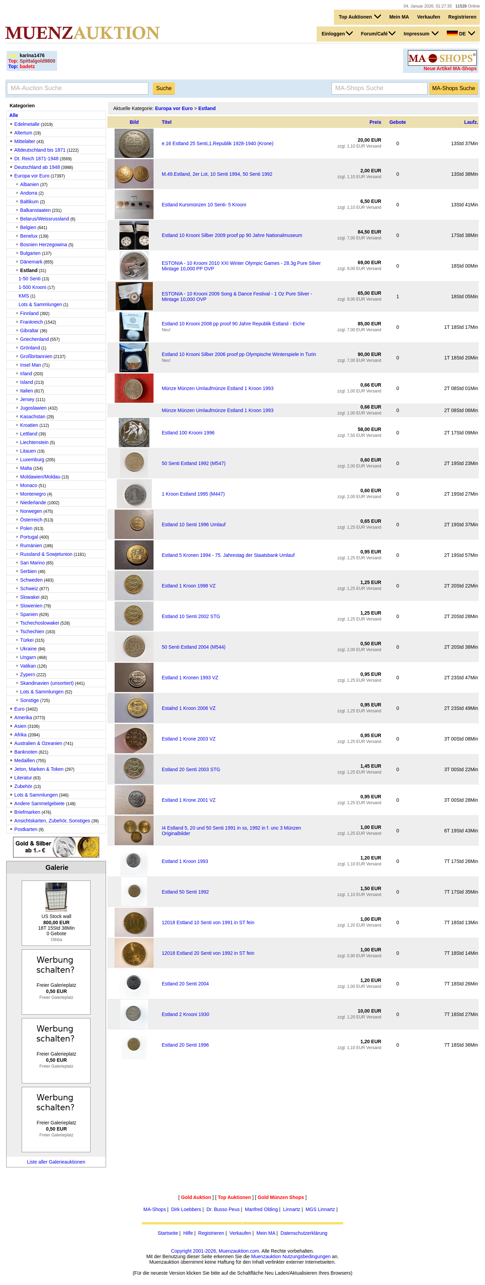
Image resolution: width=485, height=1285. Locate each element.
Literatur (23, 777)
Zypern (27, 674)
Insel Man (30, 365)
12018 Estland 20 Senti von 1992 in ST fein (208, 953)
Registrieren (462, 17)
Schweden (31, 580)
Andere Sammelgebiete (39, 803)
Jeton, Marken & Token (39, 769)
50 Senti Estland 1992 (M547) (193, 463)
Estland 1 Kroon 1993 (185, 861)
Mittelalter (24, 141)
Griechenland (34, 339)
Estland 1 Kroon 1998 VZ (188, 585)
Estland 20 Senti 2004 (185, 983)
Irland (26, 373)
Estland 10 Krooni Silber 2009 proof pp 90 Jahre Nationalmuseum (232, 235)
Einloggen (337, 33)
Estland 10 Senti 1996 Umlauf (193, 524)
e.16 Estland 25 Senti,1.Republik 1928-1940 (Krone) (218, 143)
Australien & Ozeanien (38, 743)
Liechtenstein (34, 442)
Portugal (29, 537)
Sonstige (29, 700)
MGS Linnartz (320, 1209)
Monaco (29, 485)
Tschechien (32, 631)
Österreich (31, 519)
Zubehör (23, 786)
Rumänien (31, 545)
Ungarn (28, 657)
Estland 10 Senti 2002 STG (191, 616)
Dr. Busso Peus (223, 1209)
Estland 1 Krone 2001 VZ (188, 800)
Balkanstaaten (35, 210)
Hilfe (188, 1233)
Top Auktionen (360, 16)
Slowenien (31, 605)
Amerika (23, 717)
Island (26, 382)
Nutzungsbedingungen (306, 1256)
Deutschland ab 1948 (37, 167)
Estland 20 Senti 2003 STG (191, 769)
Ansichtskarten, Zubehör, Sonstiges (52, 820)
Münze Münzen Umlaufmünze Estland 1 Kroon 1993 (218, 388)
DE (461, 33)
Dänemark (31, 261)
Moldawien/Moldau (40, 476)
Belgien (28, 227)
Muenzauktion (266, 1256)
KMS (24, 296)
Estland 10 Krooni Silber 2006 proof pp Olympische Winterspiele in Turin (239, 354)
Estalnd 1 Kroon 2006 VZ (188, 708)
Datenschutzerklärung (304, 1233)
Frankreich (31, 322)
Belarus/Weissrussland (44, 219)
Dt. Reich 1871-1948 (36, 158)
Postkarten (26, 829)
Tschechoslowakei (39, 623)
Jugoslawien (33, 408)
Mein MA (399, 17)
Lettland (29, 433)
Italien (26, 390)
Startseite (168, 1233)
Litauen (28, 451)
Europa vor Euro (32, 176)
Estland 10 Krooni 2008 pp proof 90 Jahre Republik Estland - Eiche (233, 323)
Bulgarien (30, 253)
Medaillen (24, 760)
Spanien (29, 614)
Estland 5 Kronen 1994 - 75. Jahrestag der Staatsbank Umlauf (228, 555)
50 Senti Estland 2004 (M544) (193, 647)
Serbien (28, 571)
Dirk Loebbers (186, 1209)
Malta (26, 468)
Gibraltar (29, 330)
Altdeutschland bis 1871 (40, 150)
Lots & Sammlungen (40, 304)
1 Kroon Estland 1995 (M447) (193, 494)
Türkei (27, 640)
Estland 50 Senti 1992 (185, 892)
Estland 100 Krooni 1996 (188, 432)
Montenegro (33, 494)
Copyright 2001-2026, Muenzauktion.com (215, 1251)
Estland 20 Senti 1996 (185, 1045)
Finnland (29, 313)
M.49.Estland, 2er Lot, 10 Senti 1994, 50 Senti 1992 (217, 174)
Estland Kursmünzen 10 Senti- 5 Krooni (204, 204)
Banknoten (26, 752)
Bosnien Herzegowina (43, 244)
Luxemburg (32, 459)
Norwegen (31, 511)
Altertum (23, 133)
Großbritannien (36, 356)
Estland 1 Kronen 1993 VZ (190, 677)
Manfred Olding (261, 1209)
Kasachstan (32, 416)
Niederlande (33, 502)
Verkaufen (428, 17)
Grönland (30, 347)
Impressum (421, 33)
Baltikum (29, 201)
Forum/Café (378, 33)
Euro (19, 709)
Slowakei (30, 597)
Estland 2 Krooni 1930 (185, 1014)
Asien (20, 726)
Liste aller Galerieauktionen (56, 1162)
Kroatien (29, 425)
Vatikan (28, 666)
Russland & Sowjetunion (46, 554)
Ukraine (28, 648)
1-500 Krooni (32, 287)
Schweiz (29, 588)
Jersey (27, 399)
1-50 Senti (30, 278)
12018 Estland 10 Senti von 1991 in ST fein (208, 922)
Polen (26, 528)
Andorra (29, 193)
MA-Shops (155, 1209)
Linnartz (292, 1209)
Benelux (29, 236)
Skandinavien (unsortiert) (47, 683)
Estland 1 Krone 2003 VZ (188, 739)
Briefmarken (27, 812)
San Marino (32, 562)
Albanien (29, 184)
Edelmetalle (27, 124)
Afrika (20, 734)
